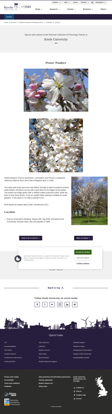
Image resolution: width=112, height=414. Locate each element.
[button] (92, 2)
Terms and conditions (12, 383)
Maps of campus (83, 238)
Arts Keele (8, 350)
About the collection (23, 16)
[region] (60, 256)
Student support (79, 342)
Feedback (7, 386)
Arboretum (13, 22)
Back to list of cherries (31, 238)
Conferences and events (13, 357)
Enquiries (90, 16)
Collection (51, 16)
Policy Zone (43, 386)
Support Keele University (82, 354)
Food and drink (9, 361)
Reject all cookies (83, 257)
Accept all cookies (83, 250)
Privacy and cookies (11, 377)
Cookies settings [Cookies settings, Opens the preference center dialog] (83, 263)
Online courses (44, 350)
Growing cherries (65, 16)
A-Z (5, 342)
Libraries (42, 346)
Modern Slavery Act (46, 383)
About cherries (39, 16)
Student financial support (48, 361)
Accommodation (10, 346)
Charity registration (46, 380)
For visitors (78, 16)
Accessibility (9, 380)
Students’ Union (79, 346)
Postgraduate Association (82, 350)
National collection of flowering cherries (31, 22)
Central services (10, 354)
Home (6, 22)
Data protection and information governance (55, 377)
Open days (43, 354)
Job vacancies (44, 342)
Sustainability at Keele (81, 357)
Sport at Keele (44, 357)
